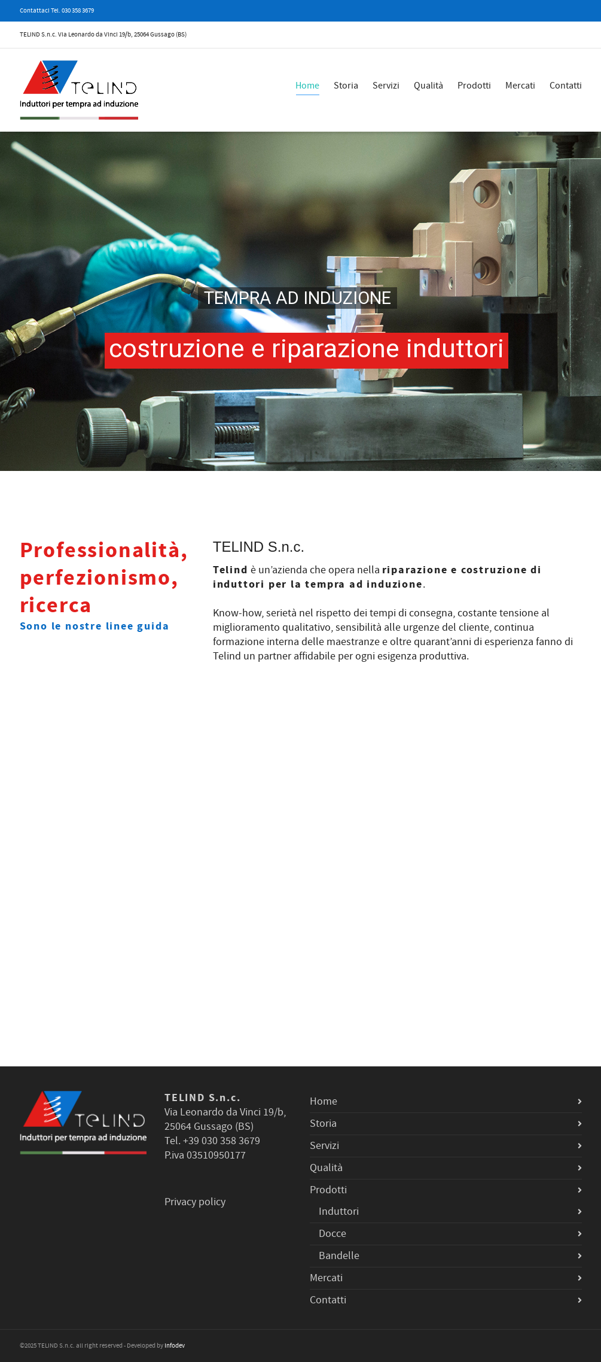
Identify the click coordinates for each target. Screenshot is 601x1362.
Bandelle (339, 1256)
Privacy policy (194, 1202)
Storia (346, 86)
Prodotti (474, 86)
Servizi (386, 86)
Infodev (174, 1346)
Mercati (520, 86)
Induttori (339, 1211)
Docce (332, 1234)
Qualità (428, 86)
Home (307, 87)
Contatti (566, 86)
